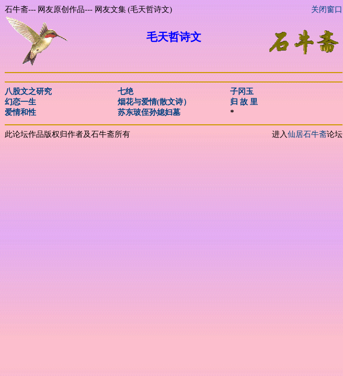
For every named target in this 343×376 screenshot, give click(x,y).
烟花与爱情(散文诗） (154, 102)
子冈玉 (242, 91)
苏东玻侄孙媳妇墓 (149, 112)
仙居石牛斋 (307, 134)
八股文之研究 (28, 91)
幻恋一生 (20, 102)
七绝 (125, 91)
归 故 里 (243, 102)
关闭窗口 (326, 9)
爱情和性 (20, 112)
